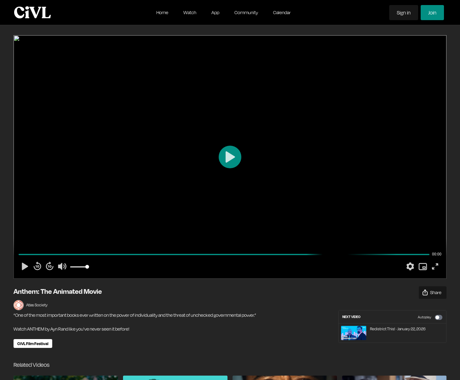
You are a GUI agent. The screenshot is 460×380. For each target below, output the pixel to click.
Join (432, 12)
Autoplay (430, 317)
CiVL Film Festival (32, 343)
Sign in (404, 12)
